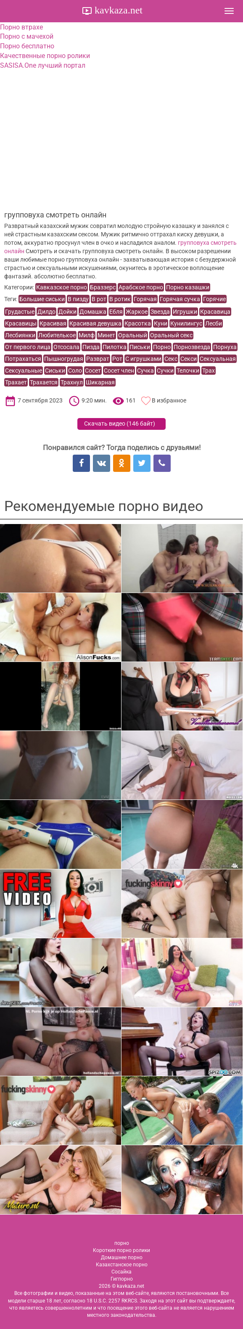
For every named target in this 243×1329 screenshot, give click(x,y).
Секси (188, 358)
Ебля (116, 311)
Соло (75, 370)
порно (121, 1243)
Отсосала (66, 347)
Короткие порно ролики (121, 1250)
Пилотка (115, 347)
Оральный (132, 335)
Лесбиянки (20, 335)
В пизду (78, 299)
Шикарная (100, 382)
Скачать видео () (119, 423)
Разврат (97, 358)
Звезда (160, 311)
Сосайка (121, 1272)
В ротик (120, 299)
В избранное (169, 400)
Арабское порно (141, 287)
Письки (139, 347)
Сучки (165, 370)
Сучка (145, 370)
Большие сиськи (42, 299)
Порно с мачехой (26, 36)
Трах (208, 370)
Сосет (93, 370)
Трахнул (72, 382)
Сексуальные (23, 370)
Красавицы (21, 323)
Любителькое (57, 335)
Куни (160, 323)
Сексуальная (218, 358)
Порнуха (225, 347)
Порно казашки (187, 287)
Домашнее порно (122, 1257)
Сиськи (55, 370)
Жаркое (137, 311)
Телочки (188, 370)
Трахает (16, 382)
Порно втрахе (21, 27)
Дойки (67, 311)
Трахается (44, 382)
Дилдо (46, 311)
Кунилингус (186, 323)
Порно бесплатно (27, 46)
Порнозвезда (192, 347)
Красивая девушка (95, 323)
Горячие (214, 299)
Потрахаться (23, 358)
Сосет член (119, 370)
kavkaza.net (117, 10)
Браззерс (103, 287)
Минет (106, 335)
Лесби (213, 323)
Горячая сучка (180, 299)
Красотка (137, 323)
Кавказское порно (61, 287)
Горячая (145, 299)
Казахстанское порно (122, 1265)
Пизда (91, 347)
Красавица (215, 311)
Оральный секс (171, 335)
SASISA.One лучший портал (42, 65)
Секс (170, 358)
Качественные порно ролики (45, 56)
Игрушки (185, 311)
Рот (117, 358)
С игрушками (143, 358)
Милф (87, 335)
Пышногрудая (63, 358)
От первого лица (27, 347)
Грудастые (19, 311)
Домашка (92, 311)
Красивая (53, 323)
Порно (162, 347)
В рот (99, 299)
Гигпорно (122, 1279)
